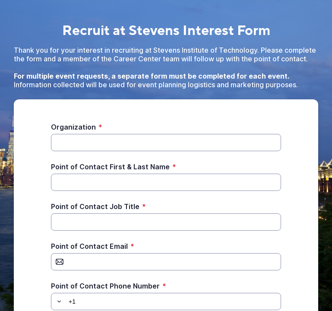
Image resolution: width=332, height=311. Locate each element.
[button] (58, 301)
